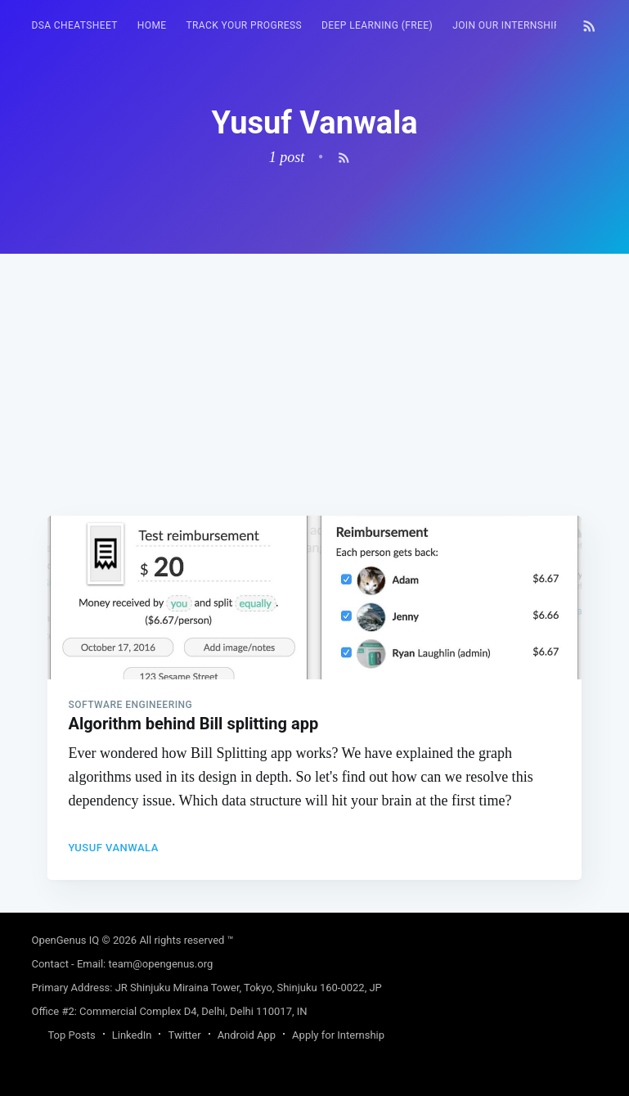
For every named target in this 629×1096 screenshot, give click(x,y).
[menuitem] (74, 26)
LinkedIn (132, 1035)
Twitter (184, 1035)
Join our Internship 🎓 (514, 25)
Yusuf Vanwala (113, 847)
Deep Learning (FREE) (377, 25)
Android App (247, 1035)
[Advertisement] (314, 368)
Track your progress (244, 25)
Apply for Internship (338, 1035)
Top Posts (71, 1035)
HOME (152, 25)
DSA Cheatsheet (74, 25)
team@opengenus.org (161, 964)
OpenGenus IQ (65, 940)
